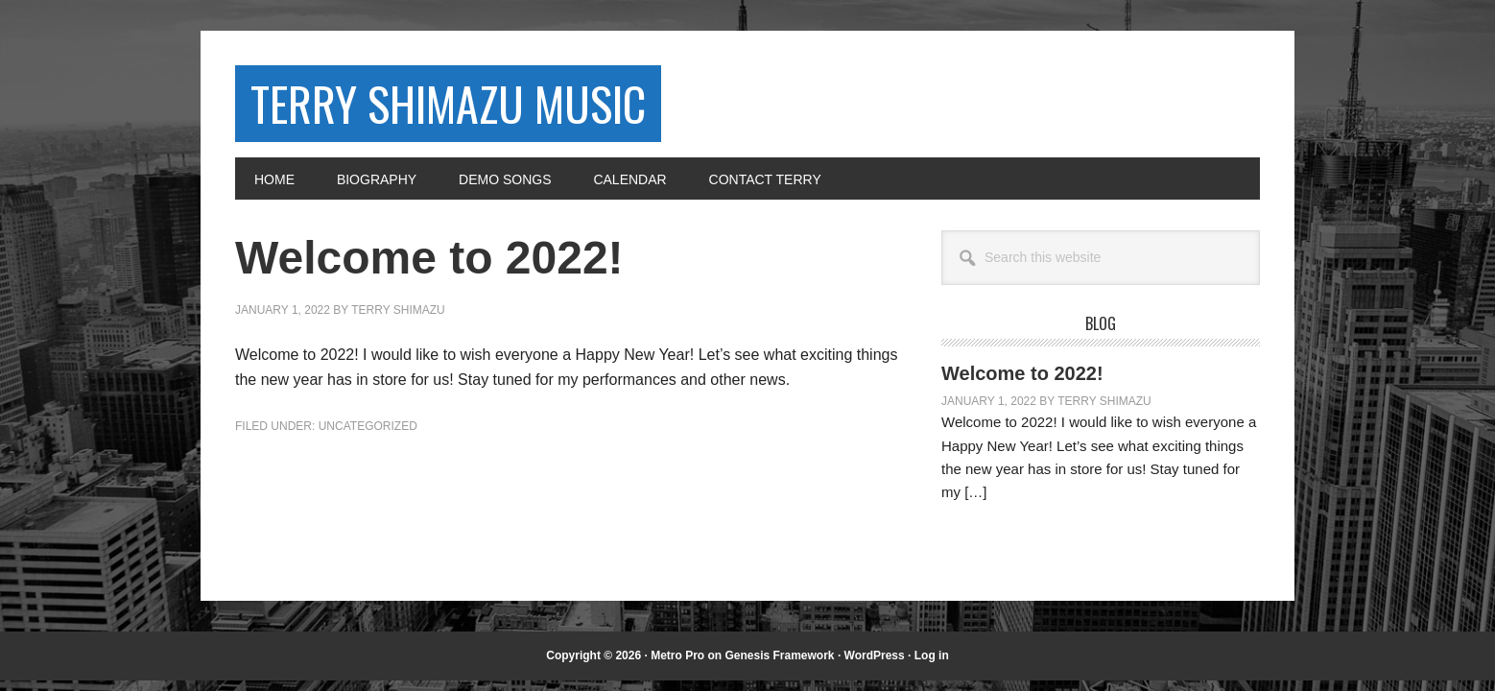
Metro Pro (677, 655)
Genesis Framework (779, 655)
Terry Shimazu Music (448, 103)
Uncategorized (368, 426)
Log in (931, 655)
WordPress (874, 655)
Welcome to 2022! (1022, 373)
